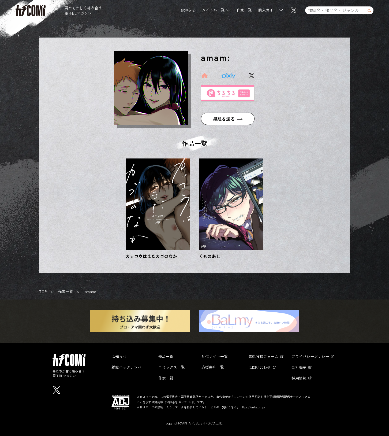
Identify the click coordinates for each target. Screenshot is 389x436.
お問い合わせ (259, 367)
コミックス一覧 (171, 367)
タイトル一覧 (213, 10)
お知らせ (187, 10)
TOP (43, 291)
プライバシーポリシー (310, 356)
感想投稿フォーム (263, 356)
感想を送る (224, 119)
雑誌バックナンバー (128, 367)
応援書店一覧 (212, 367)
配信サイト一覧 (214, 356)
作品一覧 (165, 356)
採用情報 (298, 378)
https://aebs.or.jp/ (253, 407)
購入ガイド (267, 10)
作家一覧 (244, 10)
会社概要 (298, 367)
